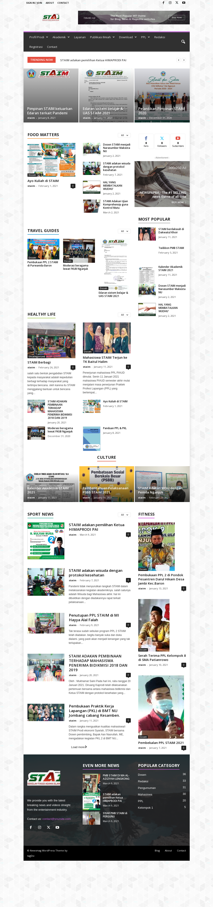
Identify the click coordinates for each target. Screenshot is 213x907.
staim (31, 117)
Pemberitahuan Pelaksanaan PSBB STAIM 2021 (105, 490)
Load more (79, 747)
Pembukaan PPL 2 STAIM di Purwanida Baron (42, 263)
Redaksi (159, 37)
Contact (63, 2)
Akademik (61, 37)
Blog (157, 850)
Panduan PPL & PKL (115, 428)
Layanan (80, 37)
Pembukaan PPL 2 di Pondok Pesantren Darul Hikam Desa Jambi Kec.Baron (161, 579)
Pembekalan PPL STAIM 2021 (161, 742)
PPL (145, 37)
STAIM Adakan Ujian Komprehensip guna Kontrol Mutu (115, 204)
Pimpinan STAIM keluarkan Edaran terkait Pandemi (49, 110)
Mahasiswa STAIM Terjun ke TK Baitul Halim (105, 359)
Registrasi (36, 47)
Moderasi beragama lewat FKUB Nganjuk (75, 267)
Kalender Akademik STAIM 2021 (170, 268)
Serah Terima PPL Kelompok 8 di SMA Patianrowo (162, 657)
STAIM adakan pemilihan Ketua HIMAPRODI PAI (96, 527)
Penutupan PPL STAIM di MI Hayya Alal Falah (94, 617)
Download (128, 37)
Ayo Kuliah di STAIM (43, 180)
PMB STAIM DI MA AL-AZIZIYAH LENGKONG (90, 60)
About (50, 2)
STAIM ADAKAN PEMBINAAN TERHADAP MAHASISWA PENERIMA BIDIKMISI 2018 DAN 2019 (60, 410)
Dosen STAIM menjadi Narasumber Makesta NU (116, 148)
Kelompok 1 (145, 807)
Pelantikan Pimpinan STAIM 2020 (161, 110)
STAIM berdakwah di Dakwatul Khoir (171, 230)
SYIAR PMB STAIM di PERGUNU (115, 814)
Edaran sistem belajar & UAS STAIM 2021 (103, 110)
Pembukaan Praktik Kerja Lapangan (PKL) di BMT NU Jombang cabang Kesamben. (94, 711)
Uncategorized (37, 356)
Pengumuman (147, 788)
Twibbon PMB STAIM (171, 248)
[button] (183, 42)
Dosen (32, 174)
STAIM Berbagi (39, 362)
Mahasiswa (145, 794)
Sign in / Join (34, 2)
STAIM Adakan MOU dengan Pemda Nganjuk (160, 490)
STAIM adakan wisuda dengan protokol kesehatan (116, 167)
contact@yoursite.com (56, 819)
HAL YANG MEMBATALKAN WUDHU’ (112, 185)
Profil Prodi (38, 37)
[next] (184, 60)
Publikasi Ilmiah (102, 37)
